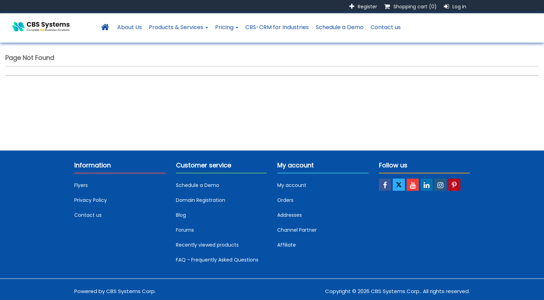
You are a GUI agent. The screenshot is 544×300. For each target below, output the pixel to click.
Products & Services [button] (178, 27)
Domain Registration (200, 200)
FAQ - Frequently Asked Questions (217, 259)
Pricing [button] (226, 27)
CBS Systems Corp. (131, 291)
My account (291, 185)
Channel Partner (297, 229)
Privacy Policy (90, 200)
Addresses (289, 215)
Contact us (386, 27)
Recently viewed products (207, 244)
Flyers (81, 185)
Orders (285, 200)
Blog (181, 215)
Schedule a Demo (340, 27)
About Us (129, 27)
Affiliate (286, 244)
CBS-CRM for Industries (277, 27)
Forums (185, 229)
